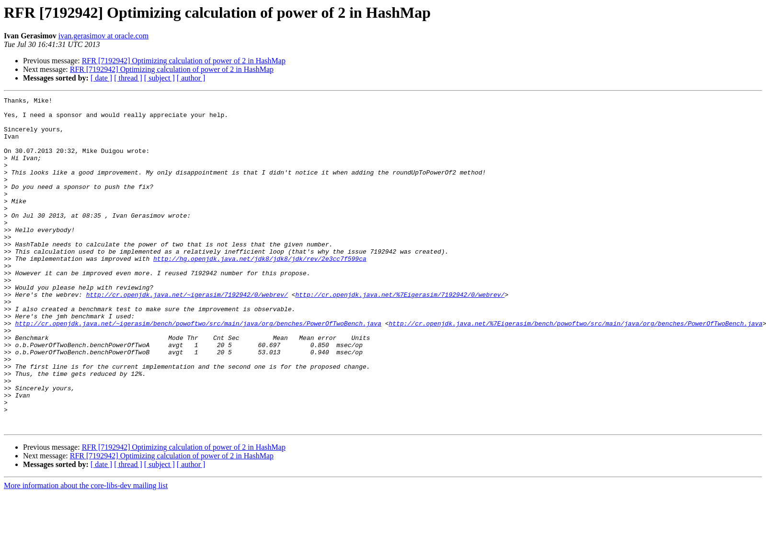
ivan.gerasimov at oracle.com (103, 36)
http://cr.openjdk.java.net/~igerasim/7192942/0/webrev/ (187, 334)
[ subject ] (159, 78)
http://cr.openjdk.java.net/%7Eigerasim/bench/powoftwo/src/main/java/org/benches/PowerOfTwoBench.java (575, 369)
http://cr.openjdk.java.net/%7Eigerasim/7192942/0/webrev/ (399, 334)
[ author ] (191, 78)
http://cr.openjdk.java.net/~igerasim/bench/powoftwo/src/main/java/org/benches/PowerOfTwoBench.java (198, 369)
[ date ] (101, 78)
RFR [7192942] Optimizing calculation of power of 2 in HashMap (184, 61)
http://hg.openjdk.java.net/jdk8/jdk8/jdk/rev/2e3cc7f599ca (259, 291)
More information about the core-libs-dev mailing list (86, 552)
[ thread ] (128, 78)
